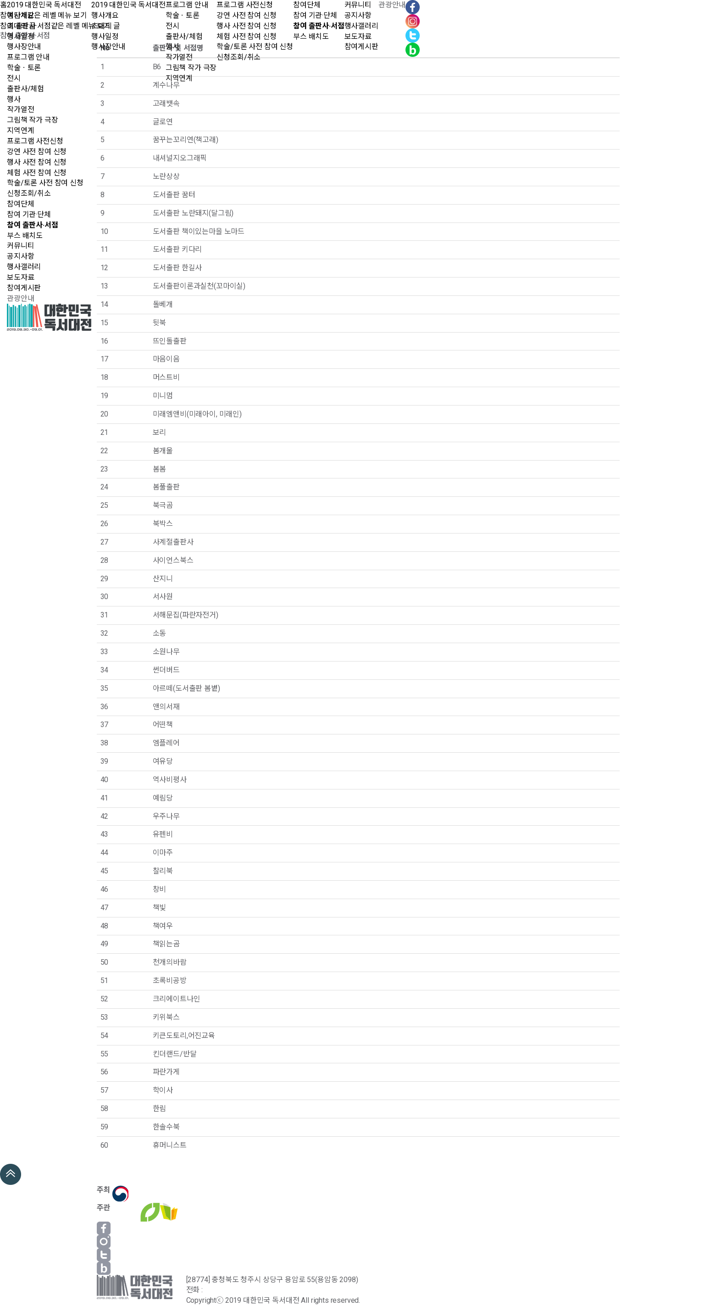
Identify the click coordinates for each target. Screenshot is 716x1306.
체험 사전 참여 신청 (37, 172)
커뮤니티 (20, 245)
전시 (14, 78)
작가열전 (20, 109)
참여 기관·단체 (29, 214)
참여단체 (20, 204)
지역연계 (20, 130)
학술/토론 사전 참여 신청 (45, 182)
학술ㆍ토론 (24, 67)
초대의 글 (21, 26)
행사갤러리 (24, 266)
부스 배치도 (25, 235)
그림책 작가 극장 (32, 120)
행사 (14, 99)
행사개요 (20, 15)
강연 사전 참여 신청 (37, 151)
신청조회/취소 (29, 193)
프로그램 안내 (28, 57)
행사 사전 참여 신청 (37, 162)
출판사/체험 (25, 88)
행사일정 (20, 36)
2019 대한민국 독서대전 (44, 4)
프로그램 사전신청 (35, 141)
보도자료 (20, 277)
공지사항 (20, 256)
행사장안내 (24, 46)
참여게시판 (24, 287)
